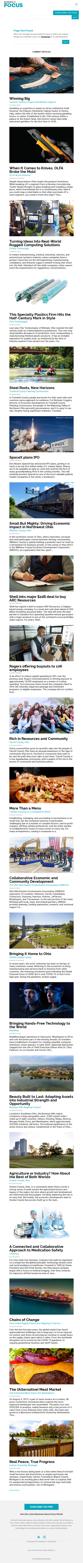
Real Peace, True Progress (41, 1463)
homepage (45, 37)
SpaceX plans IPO (24, 457)
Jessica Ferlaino (16, 745)
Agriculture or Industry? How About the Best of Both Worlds (41, 1176)
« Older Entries (14, 1490)
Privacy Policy (51, 1541)
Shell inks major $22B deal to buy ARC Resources (37, 598)
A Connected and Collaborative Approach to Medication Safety (41, 1249)
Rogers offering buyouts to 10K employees (35, 668)
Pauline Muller (16, 105)
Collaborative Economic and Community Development (41, 881)
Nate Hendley (15, 325)
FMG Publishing (16, 460)
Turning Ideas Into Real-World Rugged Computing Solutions (41, 244)
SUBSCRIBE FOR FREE (41, 1507)
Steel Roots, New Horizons (41, 389)
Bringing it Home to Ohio (41, 955)
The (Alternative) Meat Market (41, 1391)
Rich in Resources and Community (41, 740)
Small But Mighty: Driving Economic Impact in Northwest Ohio (41, 526)
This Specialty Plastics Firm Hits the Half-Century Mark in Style (41, 317)
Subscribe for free (66, 13)
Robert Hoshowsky (17, 178)
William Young (15, 251)
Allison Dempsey (16, 815)
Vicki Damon (15, 533)
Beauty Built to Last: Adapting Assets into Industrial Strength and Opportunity (41, 1102)
